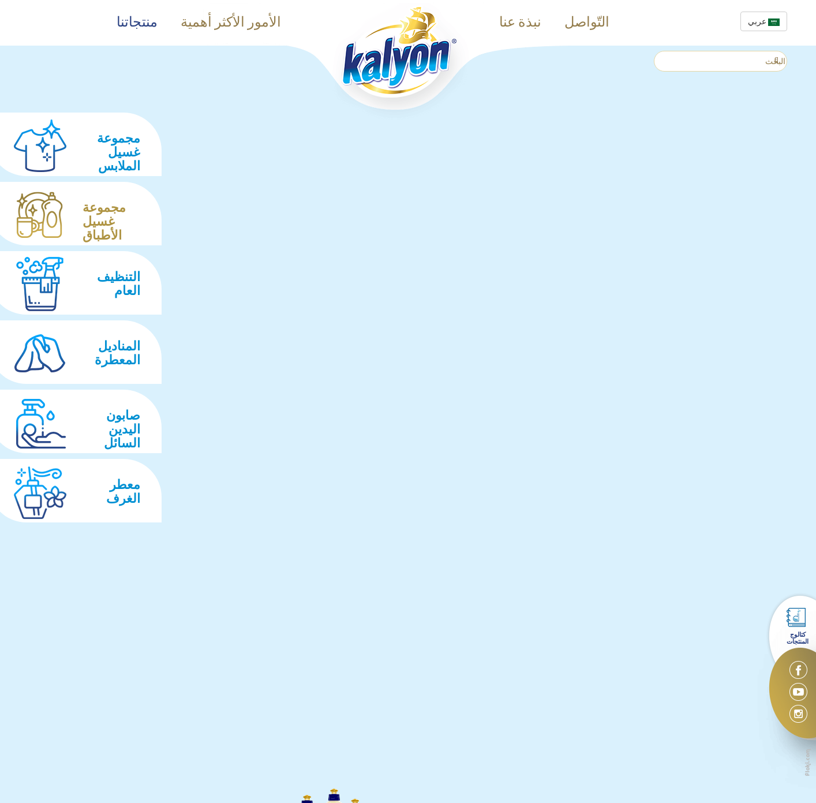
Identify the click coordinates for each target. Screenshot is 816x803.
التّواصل (586, 23)
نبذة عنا (520, 23)
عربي (764, 21)
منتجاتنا (137, 23)
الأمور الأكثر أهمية (231, 23)
